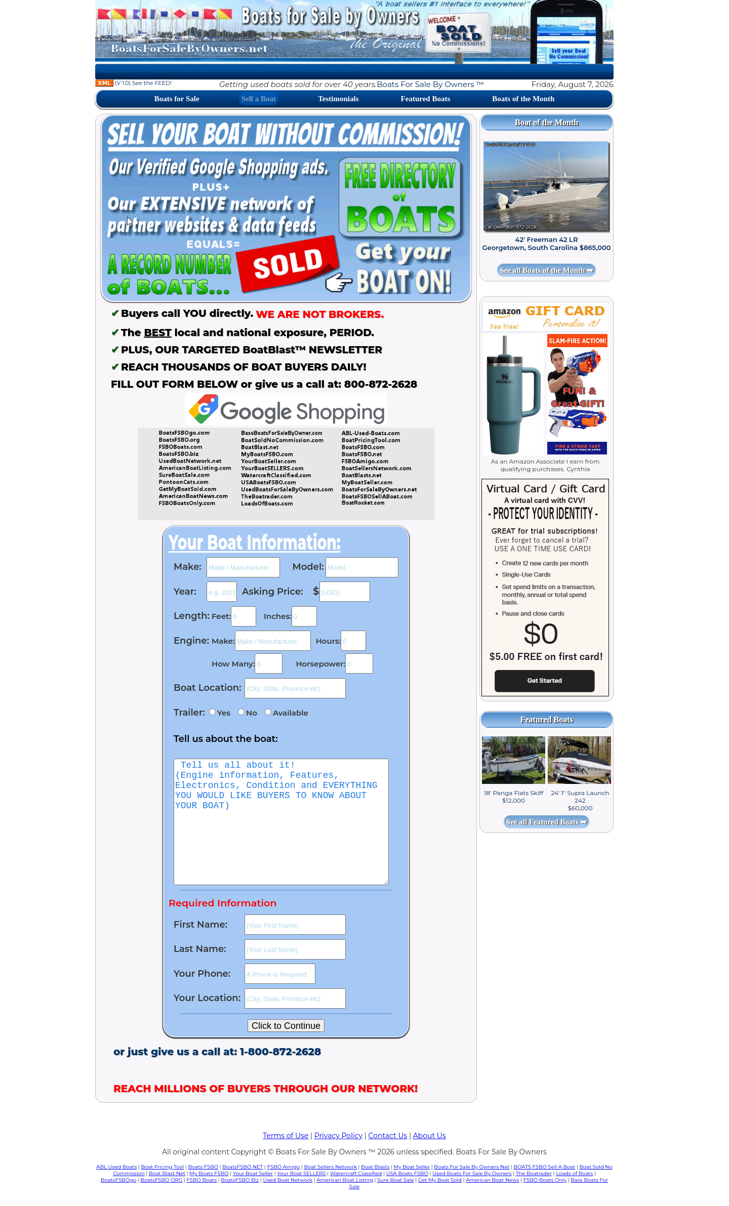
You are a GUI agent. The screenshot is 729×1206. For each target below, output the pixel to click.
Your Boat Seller (253, 1173)
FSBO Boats (202, 1180)
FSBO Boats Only (544, 1180)
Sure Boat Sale (395, 1180)
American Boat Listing (344, 1180)
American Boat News (492, 1180)
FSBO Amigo (283, 1166)
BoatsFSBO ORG (161, 1180)
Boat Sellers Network (330, 1166)
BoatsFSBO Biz (240, 1180)
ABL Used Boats (116, 1166)
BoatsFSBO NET (242, 1166)
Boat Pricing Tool (162, 1166)
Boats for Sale (176, 99)
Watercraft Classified (356, 1173)
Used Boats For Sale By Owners (471, 1173)
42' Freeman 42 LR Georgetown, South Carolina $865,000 (546, 243)
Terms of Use (285, 1135)
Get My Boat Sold (440, 1180)
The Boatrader (534, 1173)
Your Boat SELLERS (301, 1173)
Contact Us (388, 1135)
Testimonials (338, 99)
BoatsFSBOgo (118, 1180)
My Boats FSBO (208, 1173)
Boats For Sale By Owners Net (471, 1166)
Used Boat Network (288, 1180)
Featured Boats (426, 99)
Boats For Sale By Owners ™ (430, 84)
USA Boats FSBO (407, 1173)
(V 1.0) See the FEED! (133, 83)
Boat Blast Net (167, 1173)
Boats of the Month (523, 99)
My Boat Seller (412, 1166)
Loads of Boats (574, 1173)
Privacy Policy (338, 1135)
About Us (429, 1135)
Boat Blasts (375, 1166)
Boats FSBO (203, 1166)
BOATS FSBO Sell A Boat (545, 1166)
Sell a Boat (258, 99)
